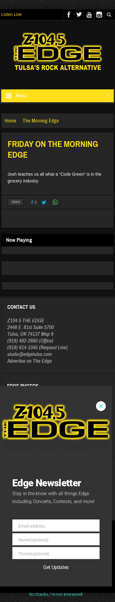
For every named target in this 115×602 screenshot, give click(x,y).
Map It (47, 334)
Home (10, 121)
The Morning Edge (41, 121)
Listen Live (11, 14)
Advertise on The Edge (29, 361)
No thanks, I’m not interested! (56, 594)
